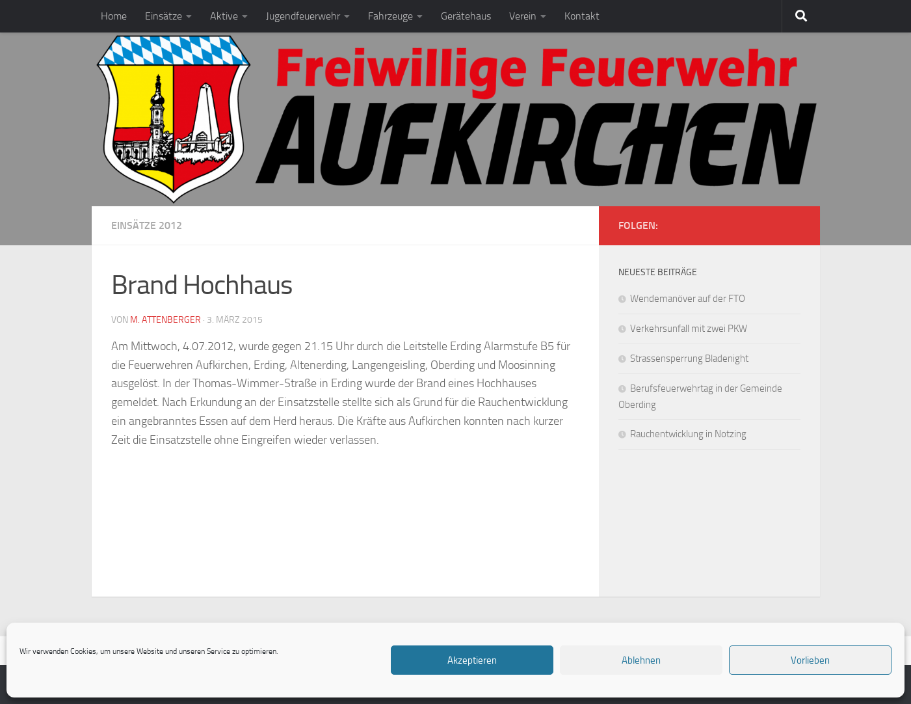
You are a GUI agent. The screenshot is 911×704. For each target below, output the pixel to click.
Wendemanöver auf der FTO (687, 299)
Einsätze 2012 (146, 225)
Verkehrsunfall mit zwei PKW (688, 328)
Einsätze (163, 16)
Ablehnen (641, 660)
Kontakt (582, 16)
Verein (522, 16)
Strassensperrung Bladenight (689, 358)
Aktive (224, 16)
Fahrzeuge (390, 16)
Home (114, 16)
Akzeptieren (472, 660)
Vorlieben (810, 660)
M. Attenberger (165, 319)
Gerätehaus (466, 16)
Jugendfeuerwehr (303, 16)
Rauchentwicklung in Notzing (688, 434)
